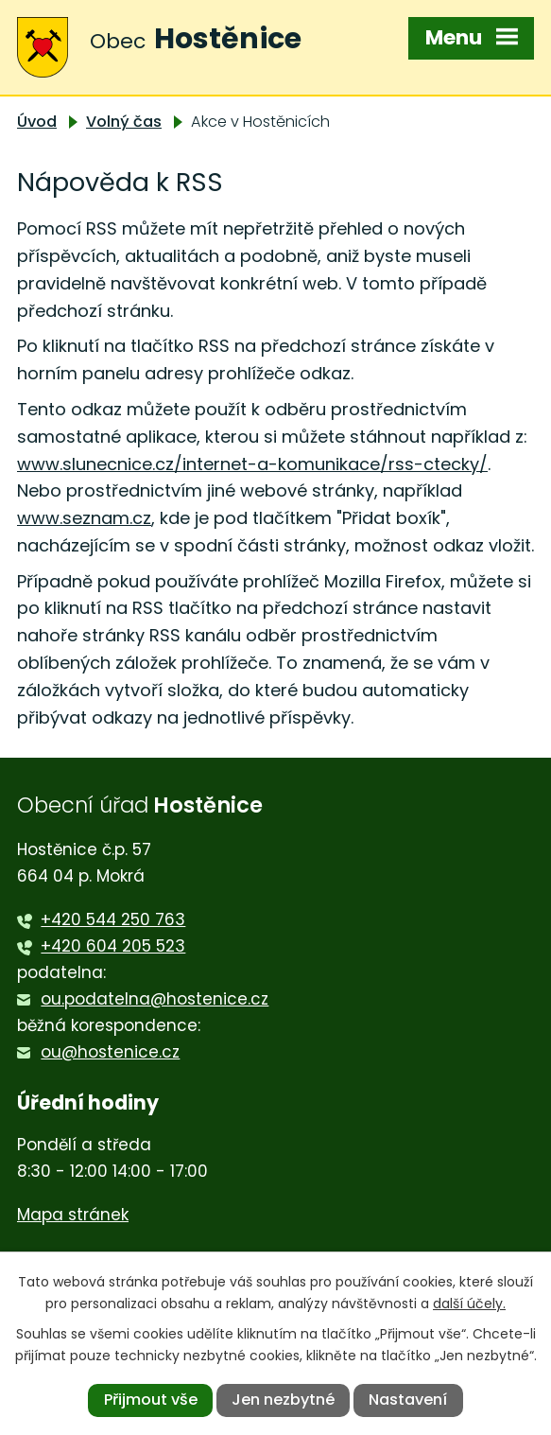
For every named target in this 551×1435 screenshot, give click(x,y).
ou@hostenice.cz (110, 1052)
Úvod (37, 121)
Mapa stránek (73, 1214)
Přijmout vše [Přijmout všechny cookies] (151, 1399)
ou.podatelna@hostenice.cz (154, 999)
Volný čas (124, 121)
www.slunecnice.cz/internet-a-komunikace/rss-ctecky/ (252, 464)
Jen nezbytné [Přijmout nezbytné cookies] (283, 1399)
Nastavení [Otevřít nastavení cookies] (408, 1399)
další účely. (469, 1303)
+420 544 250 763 (113, 919)
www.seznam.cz (84, 518)
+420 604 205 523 (113, 946)
